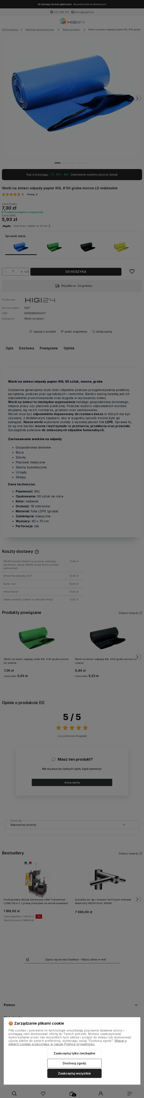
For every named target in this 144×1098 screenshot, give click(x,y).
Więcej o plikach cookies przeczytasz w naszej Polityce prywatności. (67, 1042)
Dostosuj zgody (74, 1063)
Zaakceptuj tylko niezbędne (74, 1053)
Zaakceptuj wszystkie (74, 1073)
